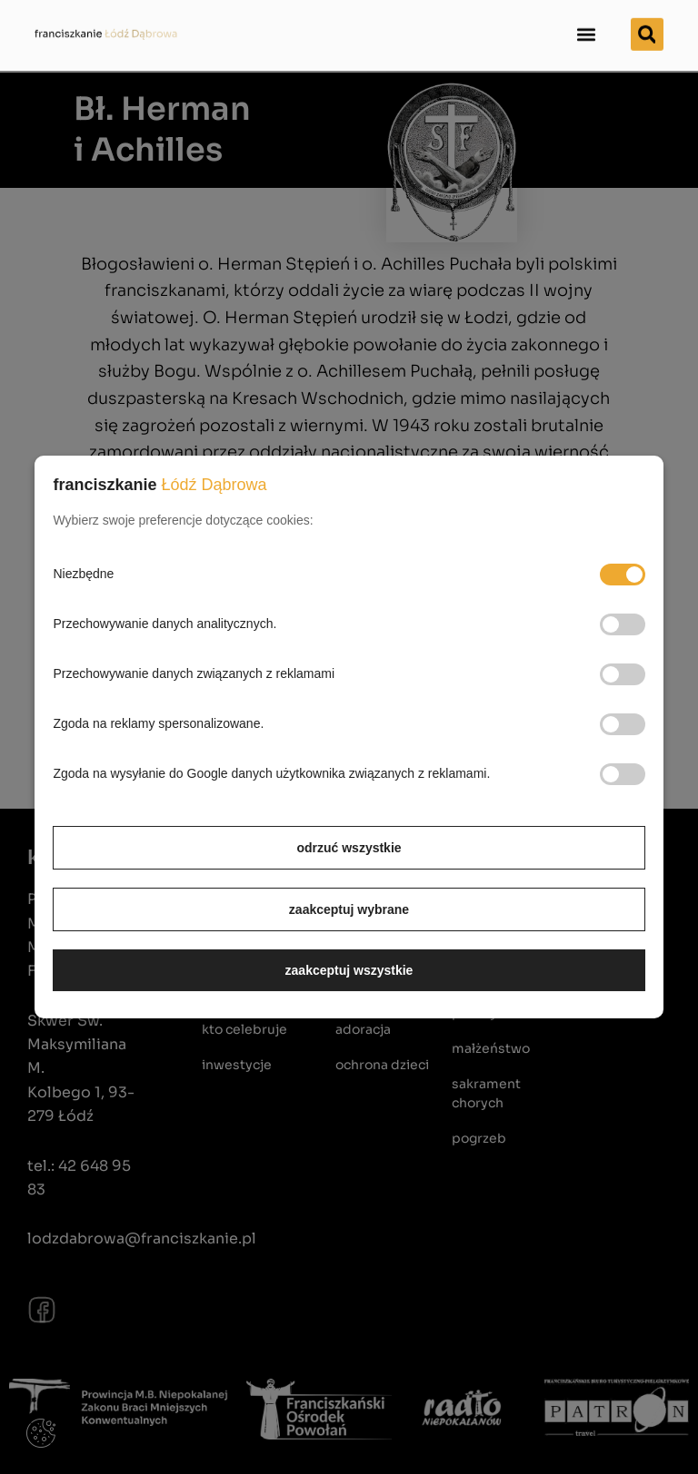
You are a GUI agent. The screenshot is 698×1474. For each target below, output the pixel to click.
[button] (587, 23)
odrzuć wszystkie (348, 847)
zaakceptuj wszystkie (349, 970)
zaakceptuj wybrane (349, 909)
